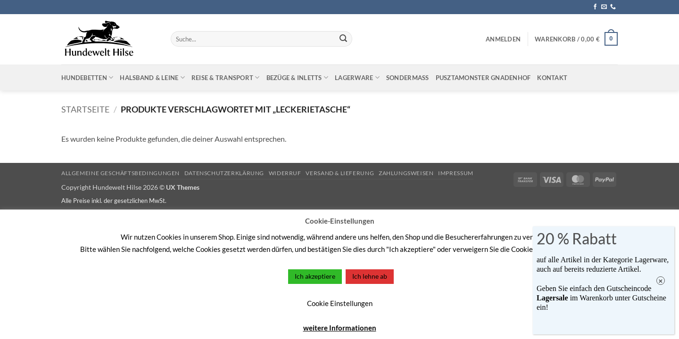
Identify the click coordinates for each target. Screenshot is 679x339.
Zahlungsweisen (406, 173)
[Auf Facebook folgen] (595, 7)
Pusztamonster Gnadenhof (483, 77)
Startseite (85, 109)
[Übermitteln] (343, 39)
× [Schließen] (661, 281)
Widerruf (285, 173)
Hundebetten (87, 77)
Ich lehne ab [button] (369, 276)
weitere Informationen (339, 327)
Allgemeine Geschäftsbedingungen (120, 173)
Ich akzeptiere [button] (315, 276)
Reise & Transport (225, 77)
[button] (503, 39)
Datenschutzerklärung (224, 173)
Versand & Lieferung (340, 173)
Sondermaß (407, 77)
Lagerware (357, 77)
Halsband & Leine (152, 77)
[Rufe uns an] (613, 7)
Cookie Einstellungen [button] (340, 303)
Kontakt (552, 77)
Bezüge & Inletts (297, 77)
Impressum (455, 173)
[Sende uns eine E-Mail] (604, 7)
